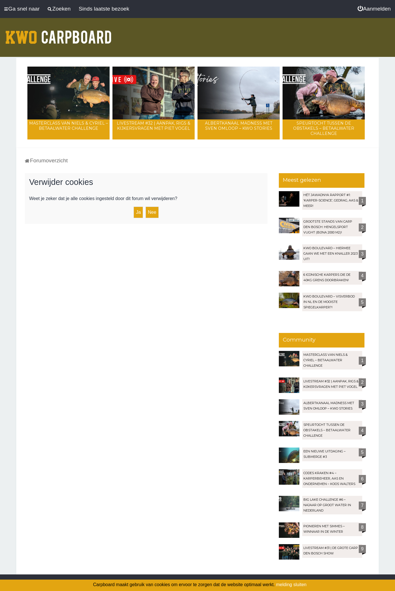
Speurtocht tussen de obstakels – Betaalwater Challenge (323, 128)
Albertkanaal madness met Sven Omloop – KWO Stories (238, 126)
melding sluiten (291, 584)
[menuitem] (374, 9)
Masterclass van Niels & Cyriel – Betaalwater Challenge (68, 126)
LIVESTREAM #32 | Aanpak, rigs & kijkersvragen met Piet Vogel (153, 126)
